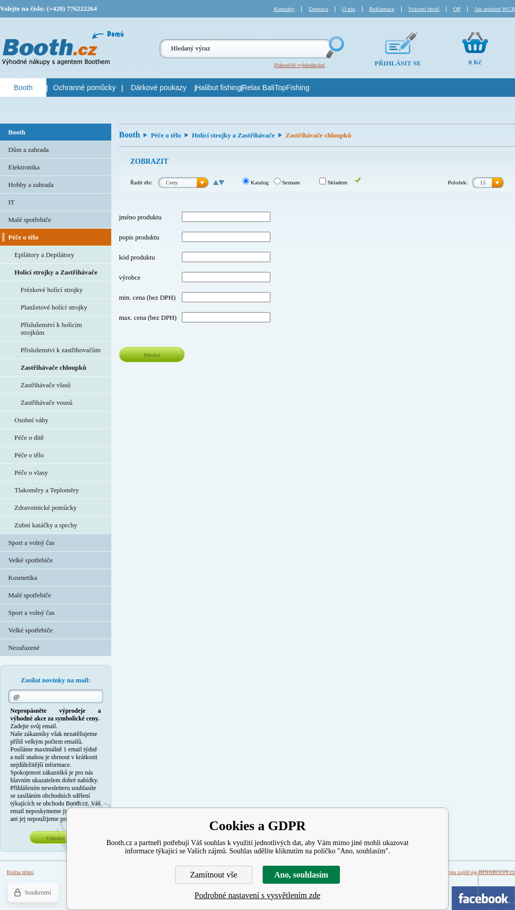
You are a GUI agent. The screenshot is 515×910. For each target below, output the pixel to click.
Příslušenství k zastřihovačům (60, 350)
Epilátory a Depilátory (44, 255)
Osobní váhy (31, 420)
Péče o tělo (166, 135)
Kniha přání (20, 872)
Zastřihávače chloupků (54, 367)
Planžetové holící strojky (54, 307)
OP (456, 9)
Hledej (334, 47)
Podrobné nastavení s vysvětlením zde (257, 895)
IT (11, 202)
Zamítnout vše (213, 874)
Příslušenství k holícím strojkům (51, 328)
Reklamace (381, 9)
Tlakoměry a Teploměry (46, 490)
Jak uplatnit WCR (494, 9)
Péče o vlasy (31, 472)
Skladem (333, 182)
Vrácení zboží (424, 9)
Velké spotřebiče (30, 560)
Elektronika (24, 167)
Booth (129, 134)
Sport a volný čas (31, 542)
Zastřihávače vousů (47, 402)
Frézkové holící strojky (52, 290)
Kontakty (284, 9)
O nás (348, 9)
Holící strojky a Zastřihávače (233, 135)
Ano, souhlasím (301, 874)
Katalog (256, 182)
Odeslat (55, 838)
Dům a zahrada (28, 149)
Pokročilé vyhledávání (299, 65)
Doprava (318, 9)
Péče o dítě (29, 437)
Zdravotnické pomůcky (45, 507)
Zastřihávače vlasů (46, 385)
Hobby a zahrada (31, 184)
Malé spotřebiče (29, 220)
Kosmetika (22, 577)
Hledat (152, 355)
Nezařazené (24, 647)
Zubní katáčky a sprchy (45, 525)
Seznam (287, 182)
